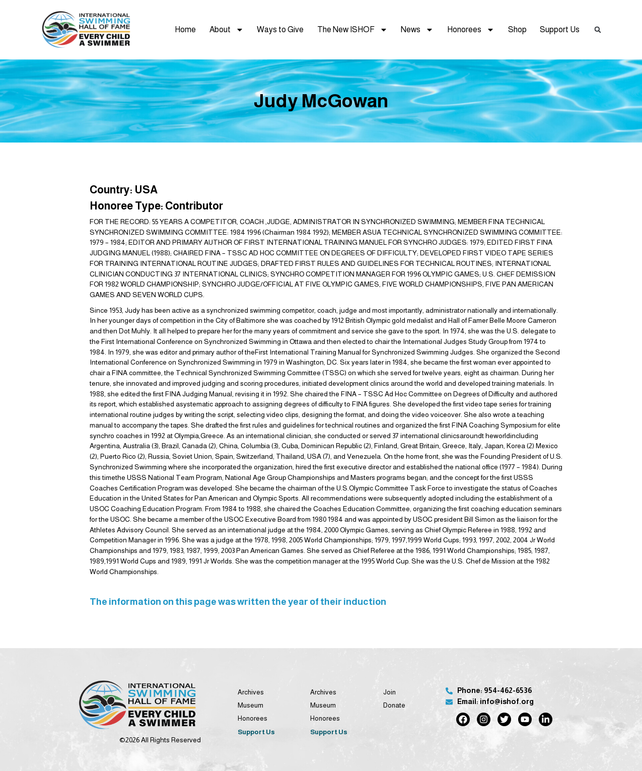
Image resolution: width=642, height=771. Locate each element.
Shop (517, 29)
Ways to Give (280, 29)
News (417, 30)
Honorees (470, 30)
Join (389, 692)
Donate (394, 705)
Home (185, 29)
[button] (597, 29)
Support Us (560, 29)
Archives (251, 692)
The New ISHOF (352, 30)
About (226, 30)
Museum (250, 705)
